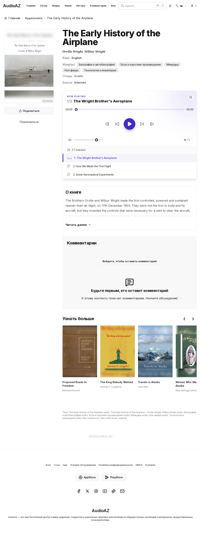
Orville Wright (72, 52)
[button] (181, 6)
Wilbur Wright (94, 52)
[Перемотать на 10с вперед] (141, 124)
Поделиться (29, 110)
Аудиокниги (33, 18)
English (77, 58)
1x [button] (187, 139)
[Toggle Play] (129, 124)
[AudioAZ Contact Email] (122, 491)
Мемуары (173, 64)
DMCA (139, 465)
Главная (30, 5)
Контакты (150, 465)
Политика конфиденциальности (116, 465)
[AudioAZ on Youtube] (105, 491)
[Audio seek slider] (129, 109)
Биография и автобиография (97, 64)
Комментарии (98, 5)
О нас (57, 465)
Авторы (80, 5)
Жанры (56, 5)
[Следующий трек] (152, 124)
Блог (113, 5)
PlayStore (114, 477)
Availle (78, 76)
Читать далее (78, 225)
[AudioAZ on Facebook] (79, 491)
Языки (68, 5)
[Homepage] (11, 5)
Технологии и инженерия (100, 70)
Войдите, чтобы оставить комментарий (129, 261)
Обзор (43, 5)
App (65, 465)
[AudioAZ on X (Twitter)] (87, 491)
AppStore (87, 477)
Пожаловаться (29, 121)
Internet (80, 82)
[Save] (191, 97)
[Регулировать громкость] (88, 139)
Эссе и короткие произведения (140, 64)
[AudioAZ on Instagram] (96, 491)
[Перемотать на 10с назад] (117, 124)
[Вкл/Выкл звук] (70, 140)
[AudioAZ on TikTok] (113, 491)
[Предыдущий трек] (107, 124)
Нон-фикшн (71, 70)
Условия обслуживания (83, 465)
